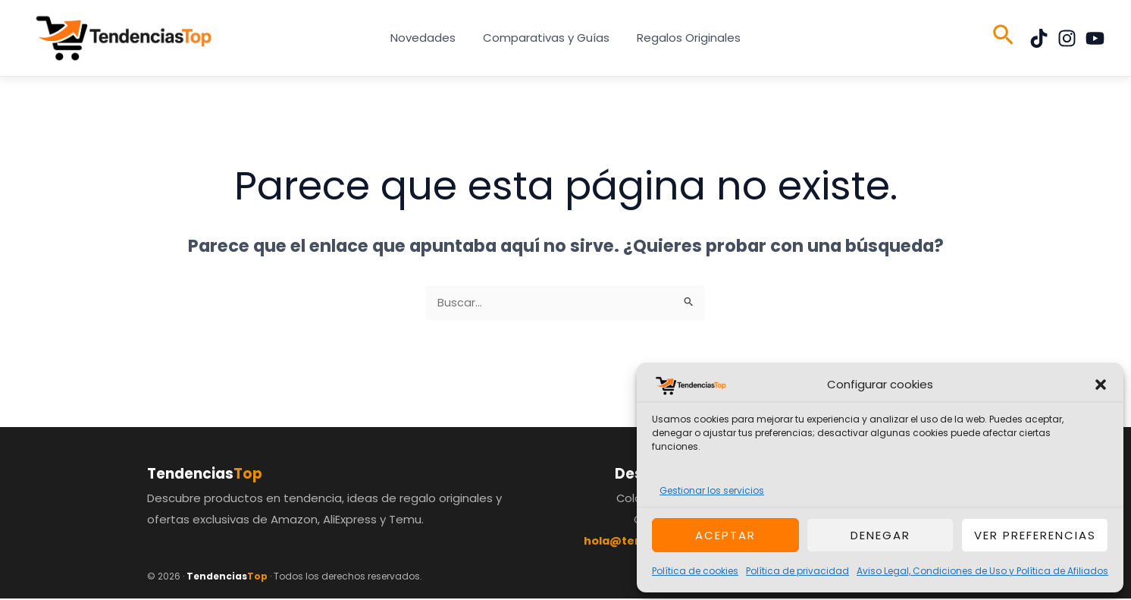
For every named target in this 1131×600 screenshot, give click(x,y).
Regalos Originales (684, 38)
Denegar (880, 535)
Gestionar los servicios (711, 490)
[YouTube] (1095, 38)
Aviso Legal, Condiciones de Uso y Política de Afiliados (982, 570)
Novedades (427, 38)
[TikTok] (1038, 38)
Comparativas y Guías (546, 38)
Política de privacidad (797, 570)
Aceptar (725, 535)
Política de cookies (695, 570)
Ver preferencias (1035, 535)
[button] (1100, 384)
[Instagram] (1066, 38)
